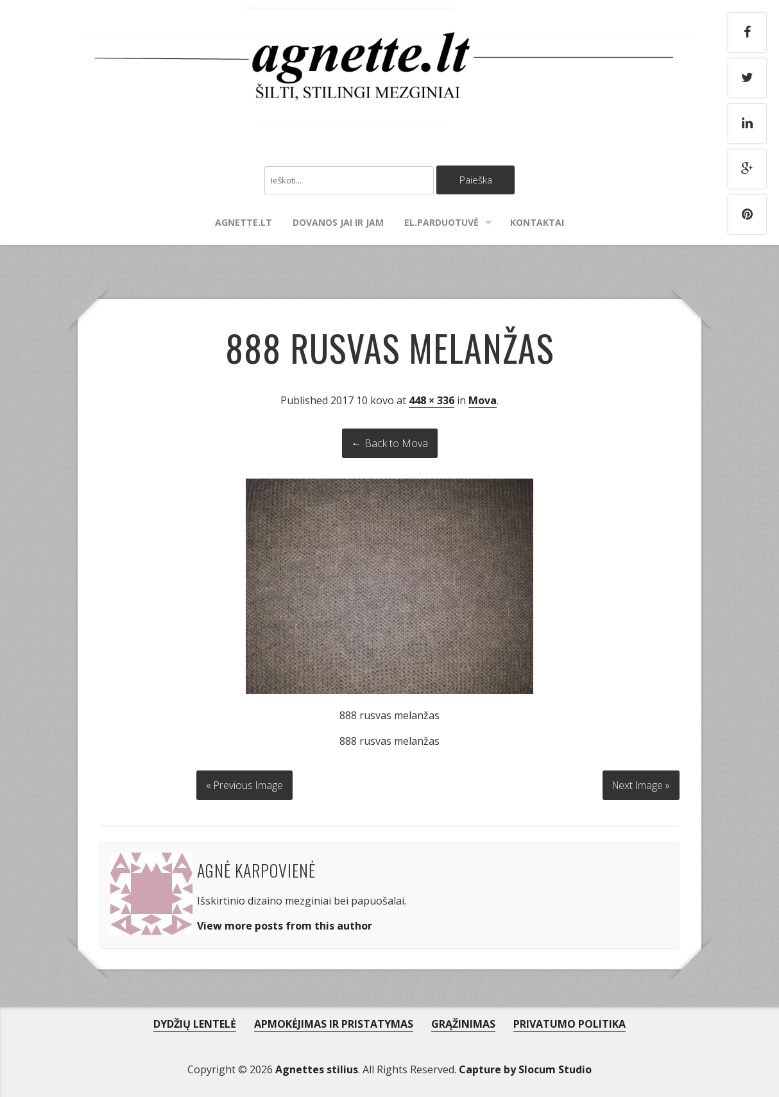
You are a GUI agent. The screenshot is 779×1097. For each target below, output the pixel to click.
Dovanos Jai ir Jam (338, 223)
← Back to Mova (390, 444)
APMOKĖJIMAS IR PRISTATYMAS (333, 1023)
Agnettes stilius (316, 1069)
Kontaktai (537, 223)
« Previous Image (244, 785)
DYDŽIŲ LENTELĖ (194, 1023)
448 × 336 (431, 401)
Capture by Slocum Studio (525, 1069)
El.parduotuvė (441, 223)
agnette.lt (243, 223)
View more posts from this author (284, 925)
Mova (482, 401)
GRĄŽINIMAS (463, 1023)
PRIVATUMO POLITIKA (569, 1023)
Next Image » (639, 785)
